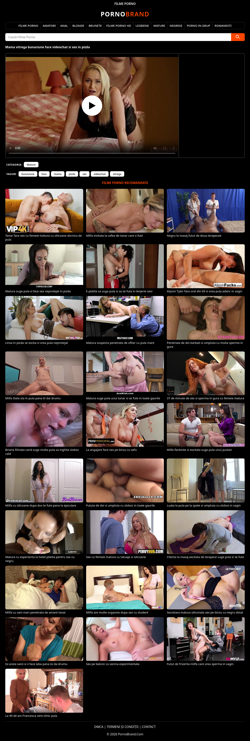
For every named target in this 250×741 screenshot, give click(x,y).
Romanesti (223, 26)
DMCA (99, 727)
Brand (125, 14)
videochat (100, 174)
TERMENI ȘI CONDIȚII (122, 727)
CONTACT (149, 727)
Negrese (176, 26)
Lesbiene (142, 26)
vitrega (117, 174)
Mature (159, 26)
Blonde (78, 26)
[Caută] (238, 37)
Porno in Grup (198, 26)
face (44, 174)
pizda (72, 174)
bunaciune (27, 174)
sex (84, 174)
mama (58, 174)
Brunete (95, 26)
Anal (64, 26)
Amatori (49, 26)
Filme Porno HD (118, 26)
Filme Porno (28, 26)
